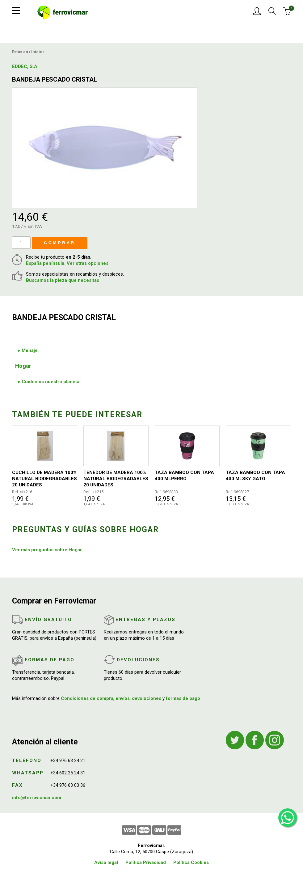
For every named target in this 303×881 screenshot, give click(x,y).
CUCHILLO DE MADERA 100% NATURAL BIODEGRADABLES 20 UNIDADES (44, 479)
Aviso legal (106, 862)
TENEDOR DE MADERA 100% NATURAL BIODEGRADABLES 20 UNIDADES (115, 479)
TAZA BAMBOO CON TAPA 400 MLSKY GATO (255, 475)
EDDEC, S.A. (25, 66)
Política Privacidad (145, 862)
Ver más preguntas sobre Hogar (47, 550)
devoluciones (146, 698)
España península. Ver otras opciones (67, 263)
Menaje (30, 350)
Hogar (23, 365)
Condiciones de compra (87, 698)
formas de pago (183, 698)
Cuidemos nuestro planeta (50, 381)
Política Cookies (191, 862)
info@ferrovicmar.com (36, 797)
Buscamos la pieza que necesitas (62, 280)
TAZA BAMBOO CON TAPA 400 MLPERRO (184, 475)
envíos (123, 698)
